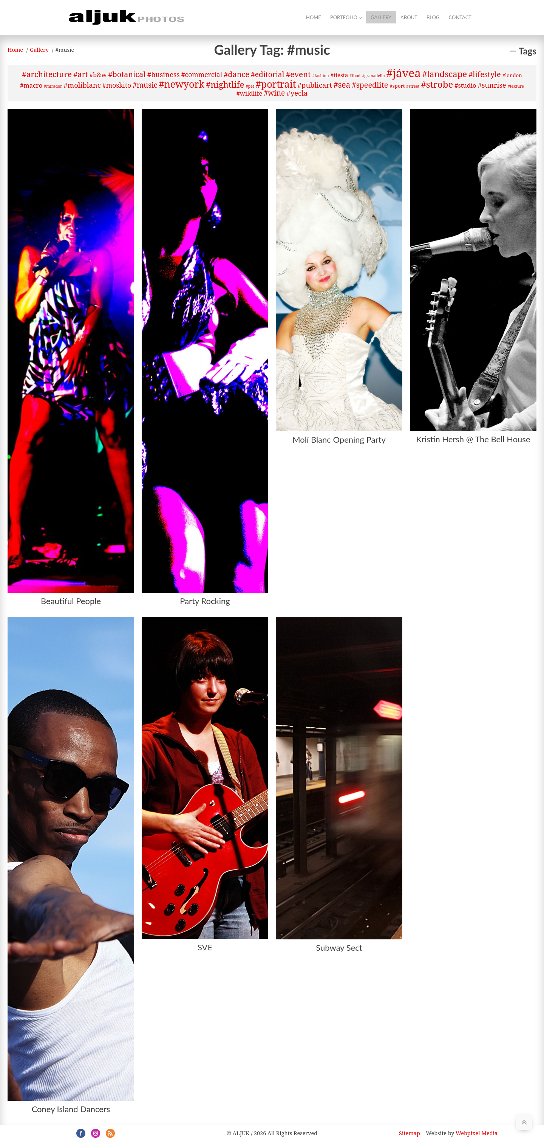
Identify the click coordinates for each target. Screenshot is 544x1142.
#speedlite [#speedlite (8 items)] (370, 85)
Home (313, 17)
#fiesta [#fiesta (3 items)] (339, 75)
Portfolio (343, 17)
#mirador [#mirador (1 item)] (53, 86)
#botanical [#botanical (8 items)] (126, 74)
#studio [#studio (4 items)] (465, 85)
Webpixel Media (477, 1133)
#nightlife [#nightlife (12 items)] (225, 84)
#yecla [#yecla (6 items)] (297, 93)
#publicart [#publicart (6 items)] (315, 85)
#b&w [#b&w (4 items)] (98, 75)
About (408, 17)
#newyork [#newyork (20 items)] (181, 83)
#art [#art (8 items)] (80, 74)
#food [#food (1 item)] (355, 75)
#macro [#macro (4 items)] (31, 85)
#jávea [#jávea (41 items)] (403, 73)
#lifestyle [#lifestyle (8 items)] (484, 74)
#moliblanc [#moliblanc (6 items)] (81, 85)
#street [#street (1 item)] (413, 86)
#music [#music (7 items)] (145, 85)
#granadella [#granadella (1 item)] (373, 75)
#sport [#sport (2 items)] (397, 85)
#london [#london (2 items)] (512, 75)
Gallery (381, 17)
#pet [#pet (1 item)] (250, 86)
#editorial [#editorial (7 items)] (267, 74)
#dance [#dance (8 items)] (236, 74)
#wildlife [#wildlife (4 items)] (249, 93)
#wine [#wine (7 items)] (274, 93)
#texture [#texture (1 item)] (516, 86)
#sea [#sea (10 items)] (342, 84)
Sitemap (409, 1133)
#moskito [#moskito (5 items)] (116, 85)
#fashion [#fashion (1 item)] (320, 75)
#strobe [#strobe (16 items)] (437, 84)
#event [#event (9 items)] (298, 74)
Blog (433, 17)
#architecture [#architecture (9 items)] (47, 74)
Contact (459, 17)
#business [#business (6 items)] (163, 74)
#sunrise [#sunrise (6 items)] (492, 85)
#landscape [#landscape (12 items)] (444, 73)
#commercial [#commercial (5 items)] (201, 74)
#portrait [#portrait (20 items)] (276, 83)
